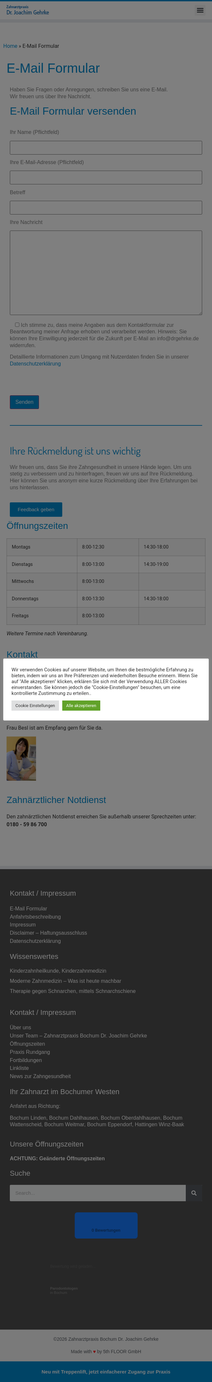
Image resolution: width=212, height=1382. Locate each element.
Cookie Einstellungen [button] (35, 705)
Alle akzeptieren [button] (81, 705)
